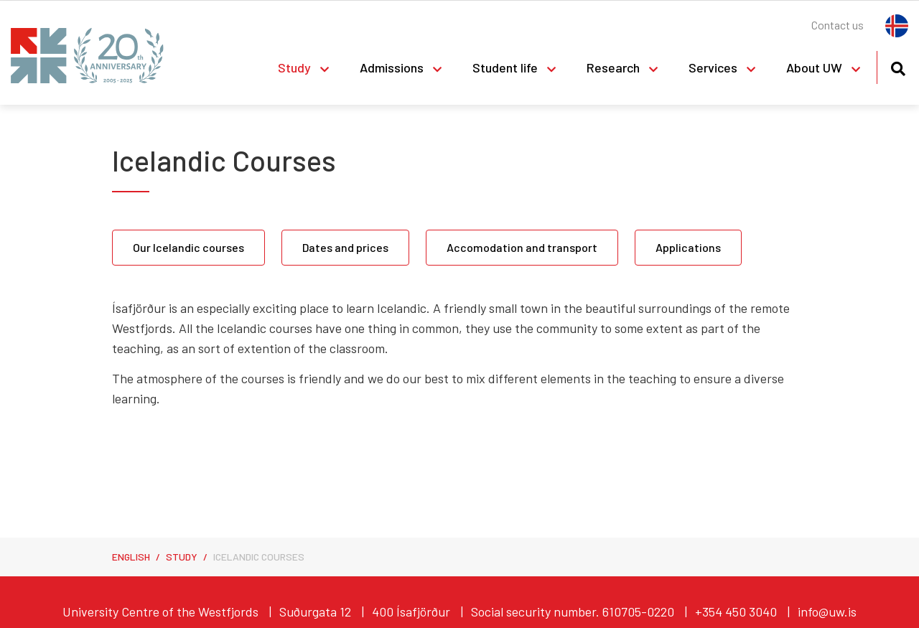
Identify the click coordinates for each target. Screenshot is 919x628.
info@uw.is (827, 611)
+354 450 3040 (736, 611)
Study (181, 556)
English (131, 556)
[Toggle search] (898, 66)
